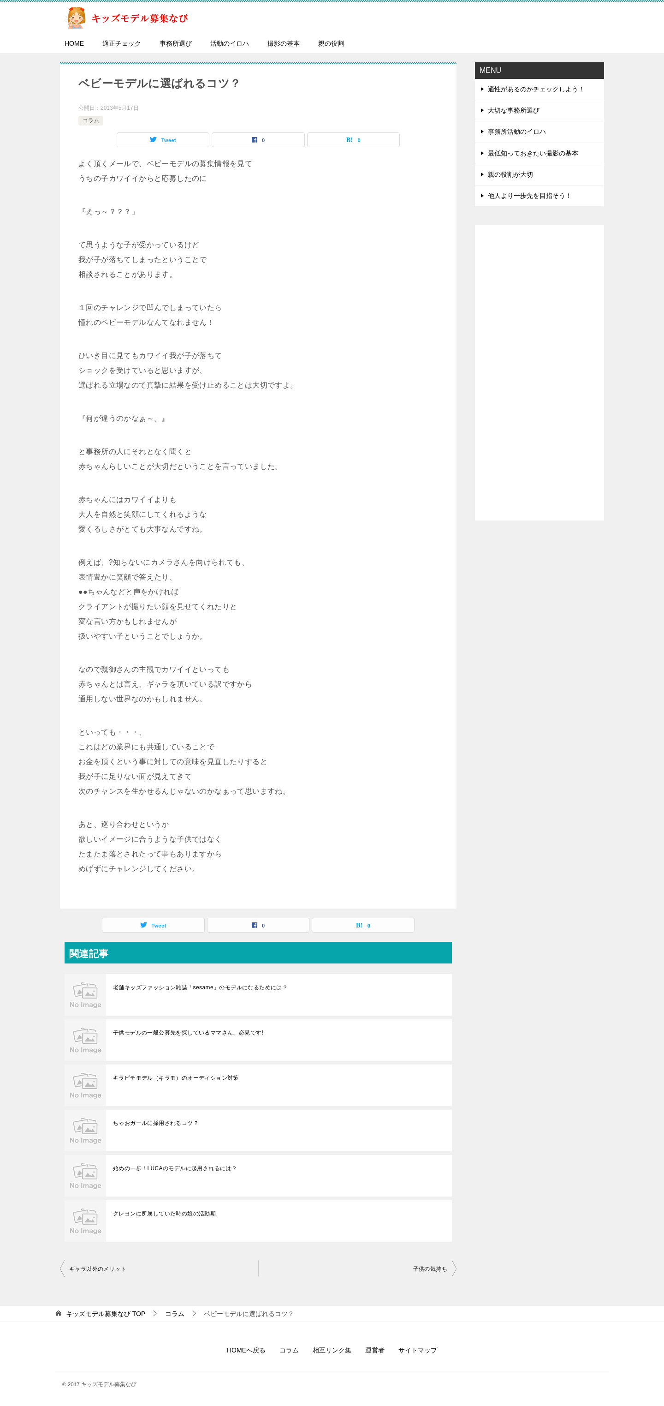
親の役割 (331, 43)
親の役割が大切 (510, 174)
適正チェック (121, 43)
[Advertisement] (539, 372)
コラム (91, 120)
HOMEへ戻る (246, 1350)
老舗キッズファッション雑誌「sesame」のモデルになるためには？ (200, 987)
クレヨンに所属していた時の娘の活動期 (164, 1213)
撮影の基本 (283, 43)
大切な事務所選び (514, 110)
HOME (74, 43)
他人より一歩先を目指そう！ (530, 195)
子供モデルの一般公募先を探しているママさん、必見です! (188, 1032)
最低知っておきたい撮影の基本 (533, 153)
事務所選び (176, 43)
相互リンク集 (332, 1350)
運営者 (375, 1350)
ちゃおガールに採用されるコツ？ (156, 1123)
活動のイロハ (229, 43)
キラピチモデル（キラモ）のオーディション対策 (176, 1078)
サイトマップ (417, 1350)
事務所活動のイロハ (517, 131)
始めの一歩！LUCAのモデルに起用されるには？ (175, 1168)
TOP (105, 1313)
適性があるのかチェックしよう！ (536, 89)
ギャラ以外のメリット (97, 1269)
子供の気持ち (430, 1269)
